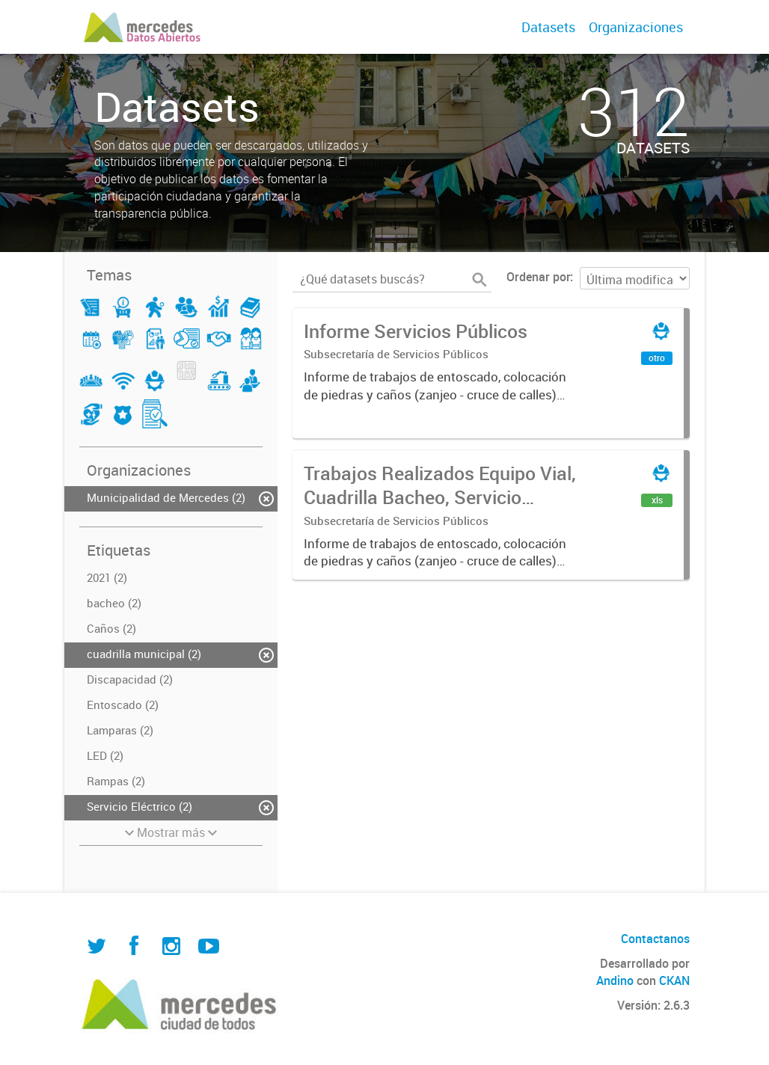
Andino (615, 980)
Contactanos (655, 938)
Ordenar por (538, 276)
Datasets (548, 27)
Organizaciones (636, 27)
